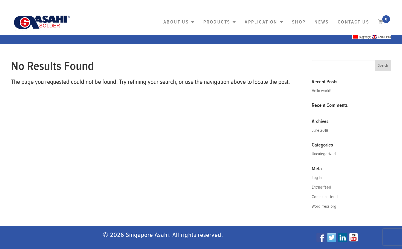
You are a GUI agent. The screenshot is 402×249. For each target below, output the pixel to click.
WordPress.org (324, 206)
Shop (299, 22)
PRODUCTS (216, 22)
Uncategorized (324, 154)
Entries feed (321, 187)
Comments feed (325, 197)
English (381, 37)
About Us (176, 22)
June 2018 (320, 130)
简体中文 (362, 37)
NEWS (321, 22)
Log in (317, 177)
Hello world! (321, 90)
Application (261, 22)
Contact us (353, 22)
